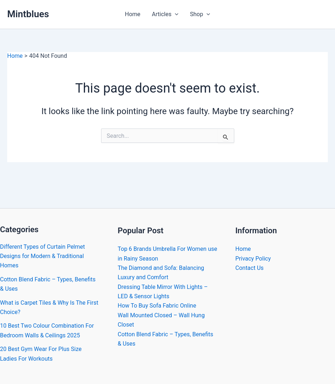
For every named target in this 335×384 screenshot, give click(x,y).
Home (132, 14)
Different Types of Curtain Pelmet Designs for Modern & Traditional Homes (42, 256)
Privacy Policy (253, 258)
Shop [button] (200, 14)
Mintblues (28, 14)
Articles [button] (165, 14)
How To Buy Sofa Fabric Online (157, 305)
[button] (174, 14)
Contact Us (249, 267)
